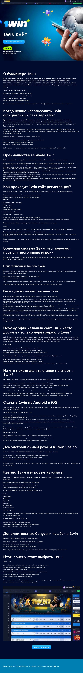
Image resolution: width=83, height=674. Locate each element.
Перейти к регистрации (15, 42)
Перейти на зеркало (41, 648)
